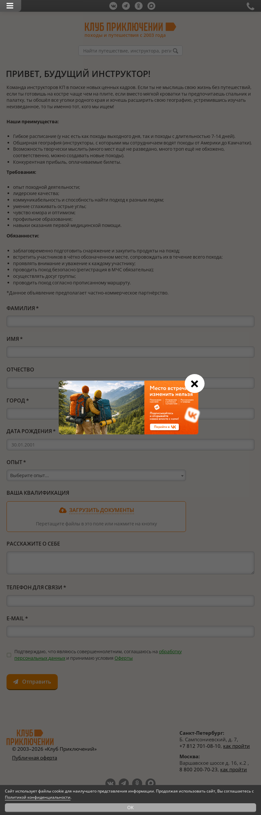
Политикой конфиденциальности (37, 797)
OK (130, 807)
